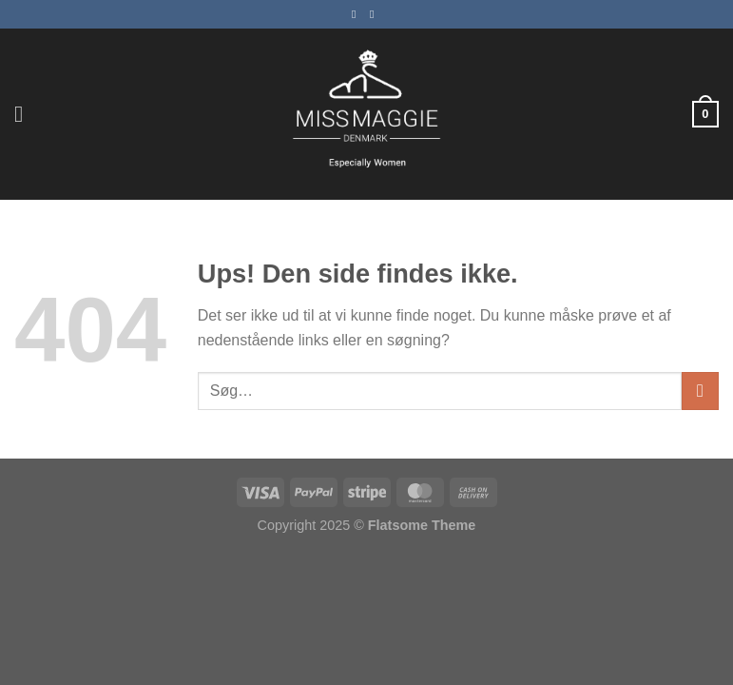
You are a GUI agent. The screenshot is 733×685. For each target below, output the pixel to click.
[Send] (700, 390)
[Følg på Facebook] (357, 14)
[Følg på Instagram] (375, 14)
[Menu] (25, 113)
